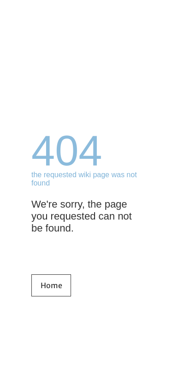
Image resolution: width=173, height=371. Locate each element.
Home (51, 285)
